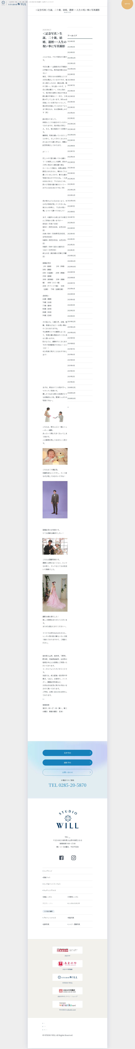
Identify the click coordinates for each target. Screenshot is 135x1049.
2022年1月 (71, 184)
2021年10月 (71, 201)
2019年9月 (71, 338)
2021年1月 (71, 250)
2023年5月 (71, 96)
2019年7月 (71, 349)
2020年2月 (71, 310)
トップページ (48, 872)
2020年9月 (71, 272)
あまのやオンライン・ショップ (67, 993)
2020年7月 (71, 283)
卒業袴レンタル (74, 897)
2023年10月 (72, 69)
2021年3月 (71, 239)
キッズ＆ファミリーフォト (52, 884)
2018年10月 (72, 398)
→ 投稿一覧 (72, 406)
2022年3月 (71, 173)
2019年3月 (71, 371)
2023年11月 (71, 63)
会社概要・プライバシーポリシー (56, 1030)
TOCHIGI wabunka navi (67, 1006)
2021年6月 (71, 222)
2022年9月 (71, 140)
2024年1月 (71, 52)
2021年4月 (71, 233)
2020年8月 (71, 277)
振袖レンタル (48, 897)
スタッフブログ (49, 1027)
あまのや (67, 952)
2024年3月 (71, 41)
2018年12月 (71, 387)
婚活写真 (72, 918)
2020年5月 (71, 294)
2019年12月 (71, 321)
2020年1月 (71, 316)
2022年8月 (71, 146)
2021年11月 (71, 195)
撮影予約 (67, 762)
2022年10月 (72, 135)
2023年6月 (71, 91)
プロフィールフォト (50, 918)
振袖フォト (47, 878)
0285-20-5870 (72, 785)
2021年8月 (71, 212)
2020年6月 (71, 288)
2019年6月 (71, 354)
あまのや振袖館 (67, 966)
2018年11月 (71, 393)
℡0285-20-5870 (49, 698)
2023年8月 (71, 80)
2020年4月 (71, 299)
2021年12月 (71, 190)
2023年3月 (71, 107)
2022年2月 (71, 179)
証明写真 (47, 925)
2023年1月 (71, 118)
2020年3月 (71, 305)
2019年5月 (71, 360)
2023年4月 (71, 102)
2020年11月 (71, 261)
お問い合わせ (67, 772)
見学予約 (67, 753)
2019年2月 (71, 376)
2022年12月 (71, 124)
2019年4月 (71, 365)
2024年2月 (71, 47)
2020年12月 (72, 255)
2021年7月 (71, 217)
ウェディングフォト (50, 891)
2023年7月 (71, 85)
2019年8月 (71, 343)
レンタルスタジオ (74, 904)
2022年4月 (71, 168)
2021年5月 (71, 228)
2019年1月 (71, 382)
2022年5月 (71, 162)
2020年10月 (72, 266)
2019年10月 (72, 332)
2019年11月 (71, 327)
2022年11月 (71, 129)
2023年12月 (71, 58)
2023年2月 (71, 113)
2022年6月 (71, 157)
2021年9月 (71, 206)
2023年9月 (71, 74)
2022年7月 (71, 151)
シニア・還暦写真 (74, 925)
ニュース (47, 1023)
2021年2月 (71, 244)
